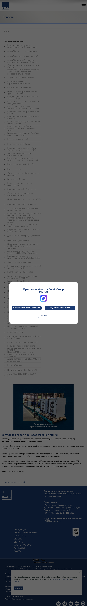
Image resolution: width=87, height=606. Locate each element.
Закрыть (43, 316)
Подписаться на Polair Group (26, 308)
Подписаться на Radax (60, 308)
